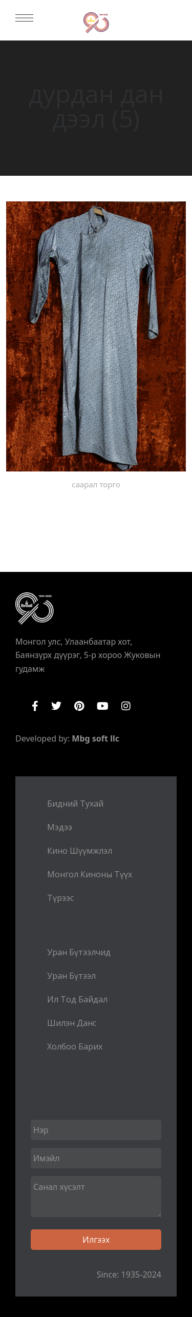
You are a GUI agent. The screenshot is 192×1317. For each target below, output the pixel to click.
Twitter (56, 706)
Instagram (126, 706)
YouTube (103, 706)
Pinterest (79, 706)
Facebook (35, 706)
